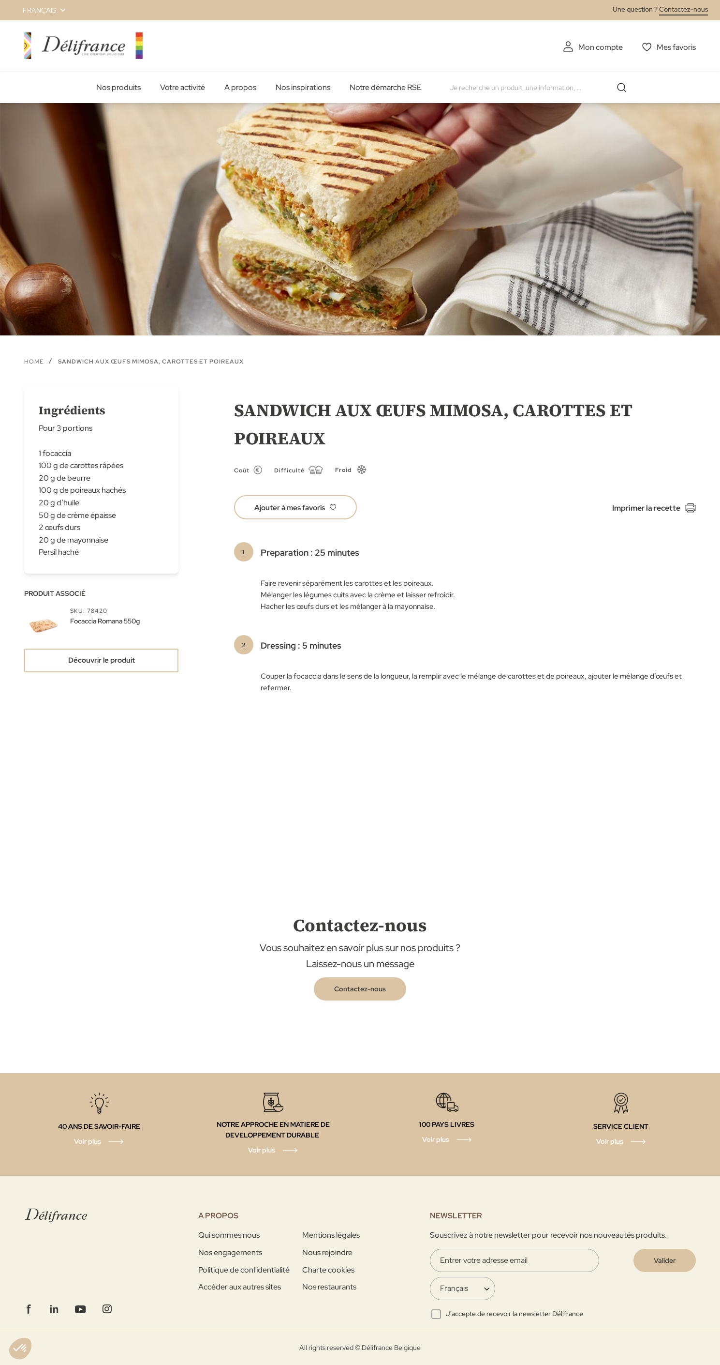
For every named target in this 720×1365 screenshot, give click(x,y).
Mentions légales (331, 1235)
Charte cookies (328, 1270)
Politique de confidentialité (244, 1270)
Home (34, 361)
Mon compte (600, 47)
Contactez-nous (683, 9)
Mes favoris (676, 47)
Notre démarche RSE (386, 87)
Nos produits (118, 87)
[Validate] (664, 1260)
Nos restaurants (329, 1287)
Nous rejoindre (327, 1252)
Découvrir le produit (101, 660)
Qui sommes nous (229, 1235)
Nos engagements (230, 1252)
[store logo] (83, 45)
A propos (240, 87)
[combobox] (541, 87)
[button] (38, 10)
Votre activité (182, 87)
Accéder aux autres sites (239, 1287)
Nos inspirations (303, 87)
